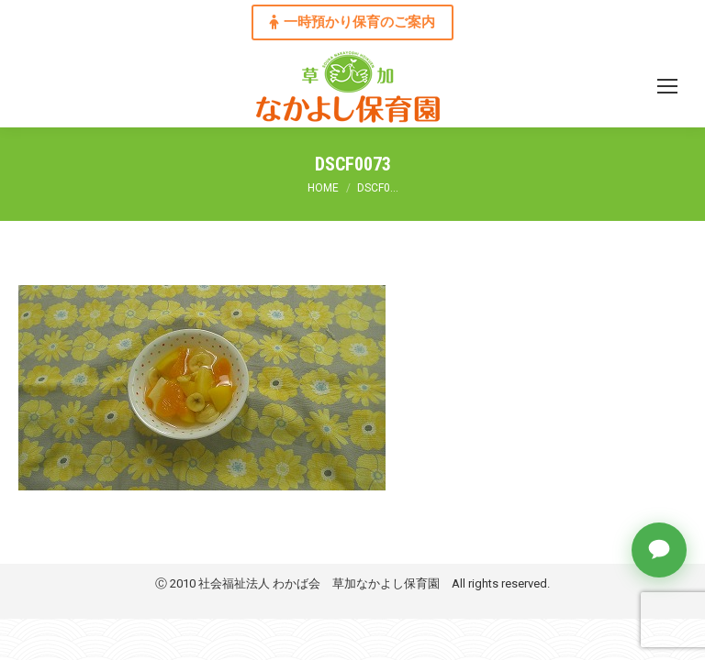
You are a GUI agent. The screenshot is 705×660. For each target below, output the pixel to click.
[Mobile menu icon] (667, 86)
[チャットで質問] (659, 550)
